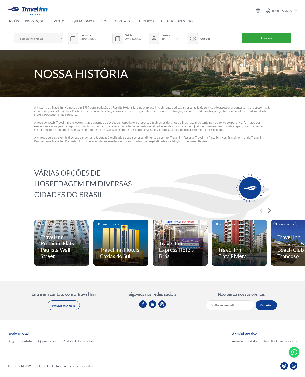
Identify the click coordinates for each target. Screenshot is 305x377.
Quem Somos (83, 21)
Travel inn (28, 10)
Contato (122, 21)
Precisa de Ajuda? (63, 305)
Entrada (85, 35)
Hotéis (13, 21)
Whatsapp (294, 352)
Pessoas (166, 35)
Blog (104, 21)
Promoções (35, 21)
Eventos (59, 21)
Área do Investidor (177, 21)
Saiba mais (61, 243)
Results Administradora (280, 341)
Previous (261, 210)
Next (269, 210)
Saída (128, 35)
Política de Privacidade (79, 341)
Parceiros (145, 21)
